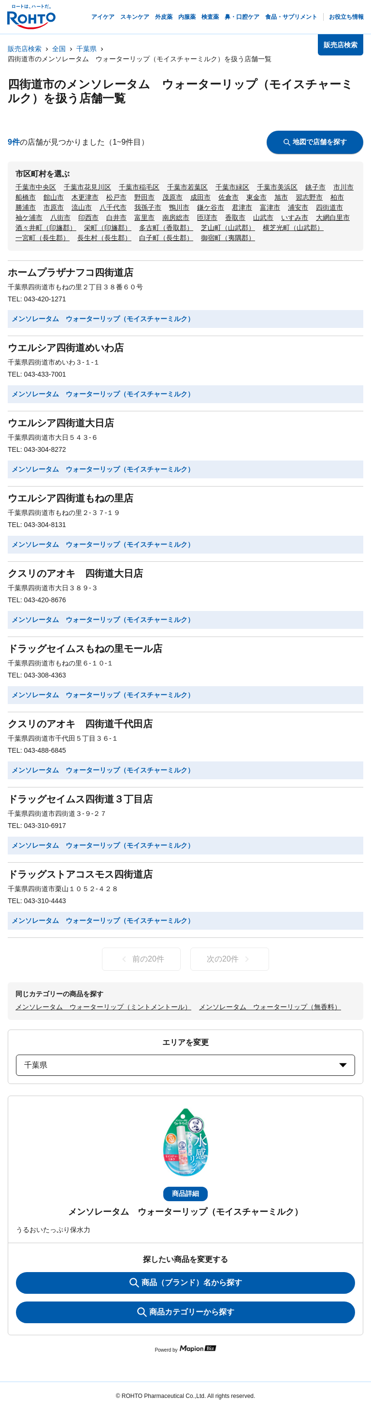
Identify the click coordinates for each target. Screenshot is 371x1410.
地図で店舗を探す (315, 142)
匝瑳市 (207, 217)
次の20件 (230, 959)
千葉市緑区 (232, 187)
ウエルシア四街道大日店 (61, 423)
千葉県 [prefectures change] (185, 1065)
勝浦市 (25, 207)
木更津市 (85, 197)
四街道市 (329, 207)
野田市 (144, 197)
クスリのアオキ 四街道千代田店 (80, 724)
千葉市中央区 (35, 187)
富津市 (270, 207)
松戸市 (116, 197)
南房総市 (175, 217)
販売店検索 (25, 49)
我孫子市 (147, 207)
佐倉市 (228, 197)
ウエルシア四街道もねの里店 (70, 498)
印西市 (88, 217)
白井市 (116, 217)
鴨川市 (179, 207)
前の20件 (141, 959)
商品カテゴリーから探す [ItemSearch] (185, 1312)
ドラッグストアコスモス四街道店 (80, 874)
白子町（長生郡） (166, 238)
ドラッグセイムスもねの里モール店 (85, 648)
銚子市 (315, 187)
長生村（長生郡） (104, 238)
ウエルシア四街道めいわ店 (66, 347)
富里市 (144, 217)
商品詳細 (185, 1193)
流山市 (81, 207)
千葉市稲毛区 (139, 187)
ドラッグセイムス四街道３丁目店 (80, 799)
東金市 (256, 197)
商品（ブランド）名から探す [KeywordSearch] (185, 1283)
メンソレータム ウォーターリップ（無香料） (270, 1007)
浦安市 (298, 207)
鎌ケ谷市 (210, 207)
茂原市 (172, 197)
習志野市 (309, 197)
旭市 (281, 197)
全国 (59, 49)
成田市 (200, 197)
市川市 (343, 187)
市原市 (53, 207)
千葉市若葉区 (187, 187)
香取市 (235, 217)
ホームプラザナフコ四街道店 (70, 272)
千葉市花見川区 (87, 187)
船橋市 (25, 197)
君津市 (242, 207)
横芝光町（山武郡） (293, 227)
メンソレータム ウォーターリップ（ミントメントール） (103, 1007)
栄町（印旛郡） (107, 227)
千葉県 (86, 49)
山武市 (263, 217)
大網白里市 (333, 217)
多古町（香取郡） (166, 227)
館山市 (53, 197)
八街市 (60, 217)
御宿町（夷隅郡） (228, 238)
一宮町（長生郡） (42, 238)
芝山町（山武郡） (228, 227)
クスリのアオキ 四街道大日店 (75, 573)
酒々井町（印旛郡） (45, 227)
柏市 (337, 197)
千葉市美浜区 (277, 187)
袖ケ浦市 (29, 217)
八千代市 (113, 207)
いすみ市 (294, 217)
